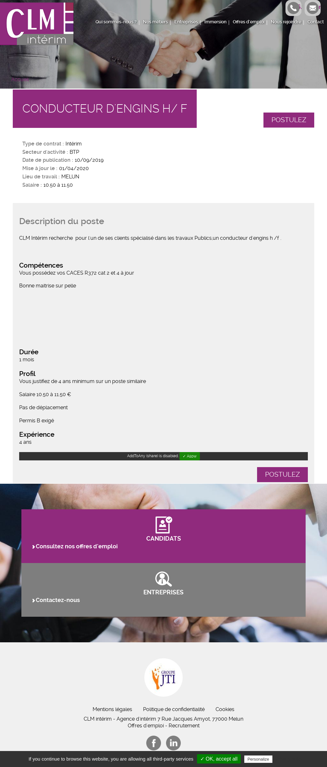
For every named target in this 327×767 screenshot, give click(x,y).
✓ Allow (190, 456)
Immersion (215, 22)
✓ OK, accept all (219, 759)
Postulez (288, 120)
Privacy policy (289, 759)
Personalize (258, 759)
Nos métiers (155, 22)
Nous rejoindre (286, 22)
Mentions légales (112, 709)
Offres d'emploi (248, 22)
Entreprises (186, 22)
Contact (316, 22)
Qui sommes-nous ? (116, 22)
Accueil (20, 79)
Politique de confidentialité (174, 709)
